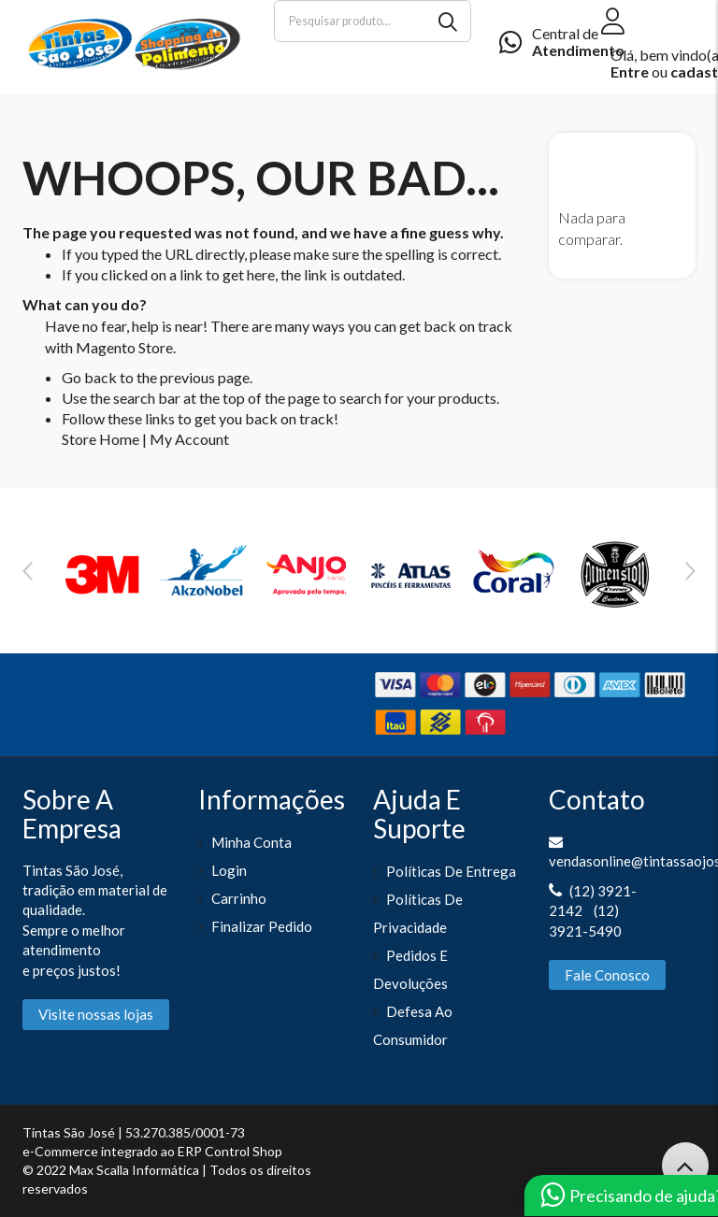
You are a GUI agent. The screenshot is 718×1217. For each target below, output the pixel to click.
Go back (89, 377)
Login (229, 870)
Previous (27, 571)
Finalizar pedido (261, 926)
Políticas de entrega (451, 871)
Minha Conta (251, 842)
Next (690, 571)
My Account (189, 439)
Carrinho (238, 898)
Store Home (100, 439)
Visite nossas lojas (95, 1014)
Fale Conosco (607, 974)
